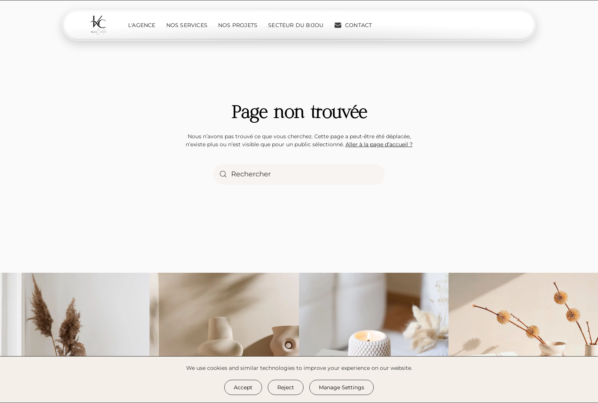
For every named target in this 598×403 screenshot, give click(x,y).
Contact (353, 25)
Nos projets (237, 25)
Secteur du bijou (295, 25)
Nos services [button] (186, 25)
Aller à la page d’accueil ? (379, 144)
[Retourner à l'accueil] (99, 25)
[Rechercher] (299, 174)
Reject (285, 387)
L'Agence (142, 25)
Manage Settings (341, 387)
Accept (243, 387)
